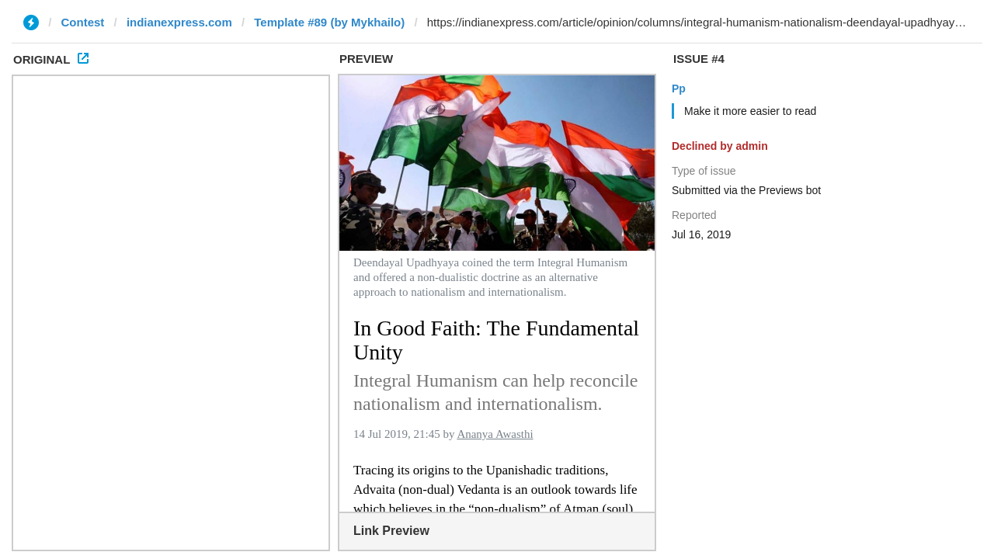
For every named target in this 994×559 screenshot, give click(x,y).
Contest (83, 22)
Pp (679, 88)
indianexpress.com (179, 22)
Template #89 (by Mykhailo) (329, 22)
